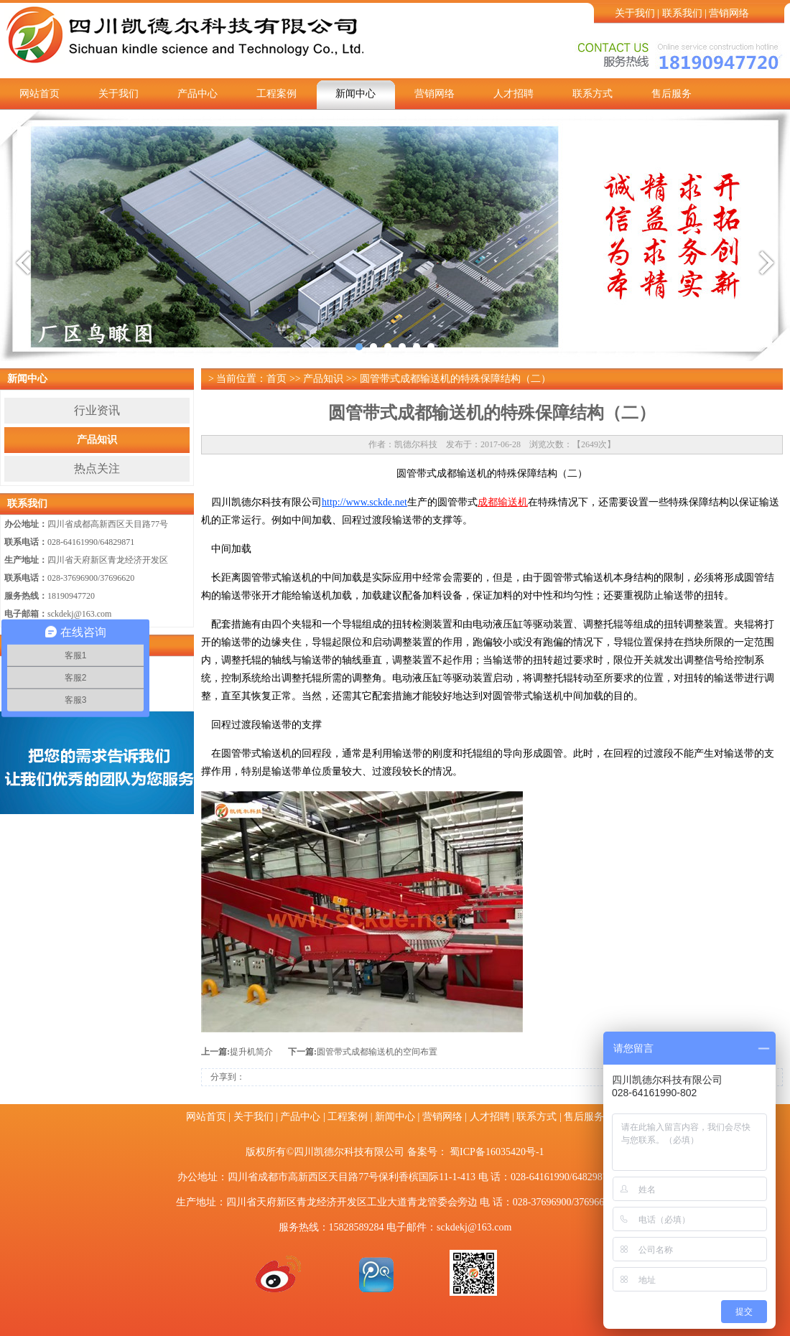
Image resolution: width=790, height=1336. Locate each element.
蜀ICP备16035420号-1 (497, 1151)
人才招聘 (513, 93)
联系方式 (592, 93)
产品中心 (197, 93)
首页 (276, 378)
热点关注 (97, 468)
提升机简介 (251, 1052)
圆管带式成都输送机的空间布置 (377, 1052)
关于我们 (635, 13)
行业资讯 (97, 410)
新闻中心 (355, 93)
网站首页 (39, 93)
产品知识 (97, 439)
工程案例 (276, 93)
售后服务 (671, 93)
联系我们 (682, 13)
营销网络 (729, 13)
